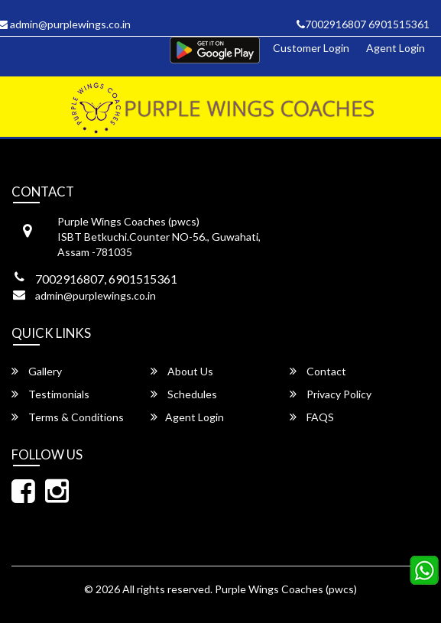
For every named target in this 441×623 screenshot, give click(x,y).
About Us (182, 371)
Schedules (184, 394)
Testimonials (50, 394)
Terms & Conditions (67, 416)
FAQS (312, 416)
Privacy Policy (330, 394)
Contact (318, 371)
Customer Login (311, 47)
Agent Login (395, 47)
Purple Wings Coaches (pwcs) (286, 588)
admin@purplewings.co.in (95, 295)
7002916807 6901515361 (363, 24)
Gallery (36, 371)
